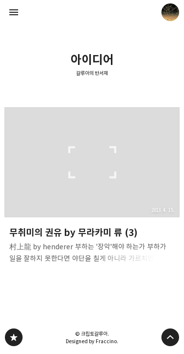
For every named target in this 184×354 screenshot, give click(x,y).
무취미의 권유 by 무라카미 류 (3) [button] (92, 188)
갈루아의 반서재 (92, 73)
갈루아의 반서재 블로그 (14, 337)
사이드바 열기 (14, 12)
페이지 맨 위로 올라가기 (170, 337)
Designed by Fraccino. (92, 341)
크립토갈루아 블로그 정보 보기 (170, 12)
